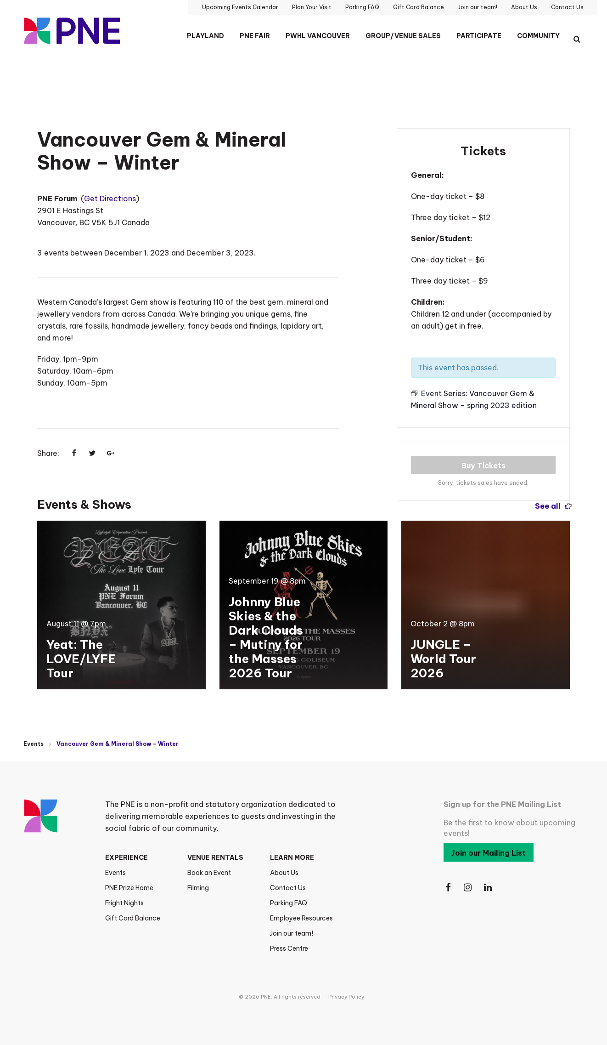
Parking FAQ (288, 903)
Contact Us (288, 888)
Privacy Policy (346, 997)
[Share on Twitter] (92, 453)
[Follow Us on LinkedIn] (488, 887)
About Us (284, 873)
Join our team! (291, 933)
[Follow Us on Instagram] (468, 887)
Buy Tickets (483, 465)
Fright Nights (124, 903)
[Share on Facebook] (74, 453)
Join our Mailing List (488, 853)
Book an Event (209, 873)
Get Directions (110, 198)
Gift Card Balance (132, 918)
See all (552, 505)
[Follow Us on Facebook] (448, 887)
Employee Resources (301, 918)
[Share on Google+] (110, 453)
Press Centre (289, 948)
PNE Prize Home (129, 888)
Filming (198, 888)
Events (33, 743)
